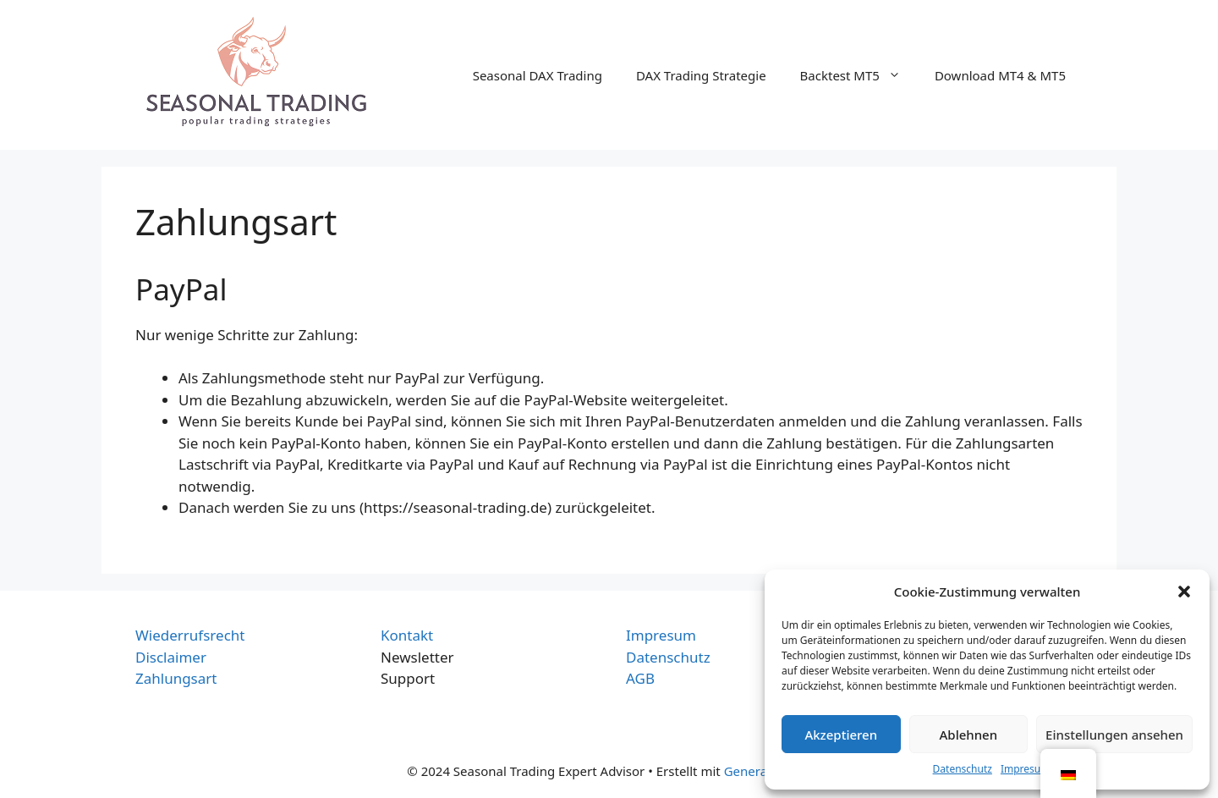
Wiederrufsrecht (189, 635)
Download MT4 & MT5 (1000, 75)
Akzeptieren (840, 734)
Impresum (1026, 769)
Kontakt (407, 635)
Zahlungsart (176, 678)
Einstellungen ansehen (1114, 734)
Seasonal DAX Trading (537, 75)
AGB (640, 678)
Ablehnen (969, 734)
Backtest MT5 (859, 75)
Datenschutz (962, 769)
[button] (1184, 591)
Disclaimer (170, 657)
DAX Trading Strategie (701, 75)
